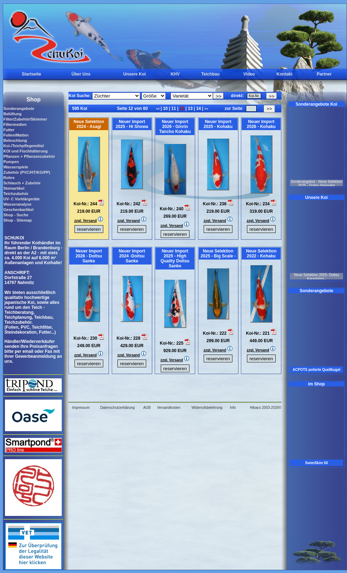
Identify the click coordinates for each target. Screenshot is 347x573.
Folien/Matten (15, 135)
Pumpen (10, 162)
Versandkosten (168, 408)
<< (158, 109)
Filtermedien (14, 124)
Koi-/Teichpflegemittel (23, 146)
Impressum (80, 408)
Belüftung (12, 114)
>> (206, 109)
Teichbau (210, 74)
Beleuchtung (15, 140)
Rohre (9, 178)
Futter (8, 130)
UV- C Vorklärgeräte (21, 199)
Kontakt (284, 74)
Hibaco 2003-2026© (265, 408)
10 (165, 108)
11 (173, 108)
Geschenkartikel (18, 209)
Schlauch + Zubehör (21, 183)
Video (249, 74)
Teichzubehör (15, 193)
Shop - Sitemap (17, 220)
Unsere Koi (134, 74)
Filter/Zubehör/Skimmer (25, 119)
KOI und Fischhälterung (25, 151)
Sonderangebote (18, 108)
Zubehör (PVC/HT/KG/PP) (26, 172)
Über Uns (81, 74)
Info (233, 408)
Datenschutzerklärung (117, 408)
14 (198, 108)
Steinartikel (13, 188)
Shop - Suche (15, 215)
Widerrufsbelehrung (207, 408)
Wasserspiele (15, 167)
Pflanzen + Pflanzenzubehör (29, 156)
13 (190, 108)
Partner (324, 74)
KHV (175, 74)
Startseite (31, 74)
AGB (147, 408)
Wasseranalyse (17, 204)
